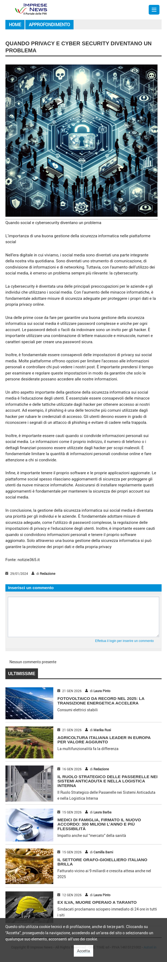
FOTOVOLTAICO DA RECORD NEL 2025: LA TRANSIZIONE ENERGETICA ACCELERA (100, 700)
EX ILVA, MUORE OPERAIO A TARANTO (97, 902)
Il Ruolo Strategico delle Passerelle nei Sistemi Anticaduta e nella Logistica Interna (107, 781)
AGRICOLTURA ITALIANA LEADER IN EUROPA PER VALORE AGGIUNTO (103, 739)
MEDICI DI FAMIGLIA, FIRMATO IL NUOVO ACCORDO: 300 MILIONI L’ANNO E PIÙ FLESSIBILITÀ (99, 824)
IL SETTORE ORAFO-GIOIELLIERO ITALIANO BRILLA (102, 862)
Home (15, 25)
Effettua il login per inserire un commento (124, 641)
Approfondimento (49, 25)
